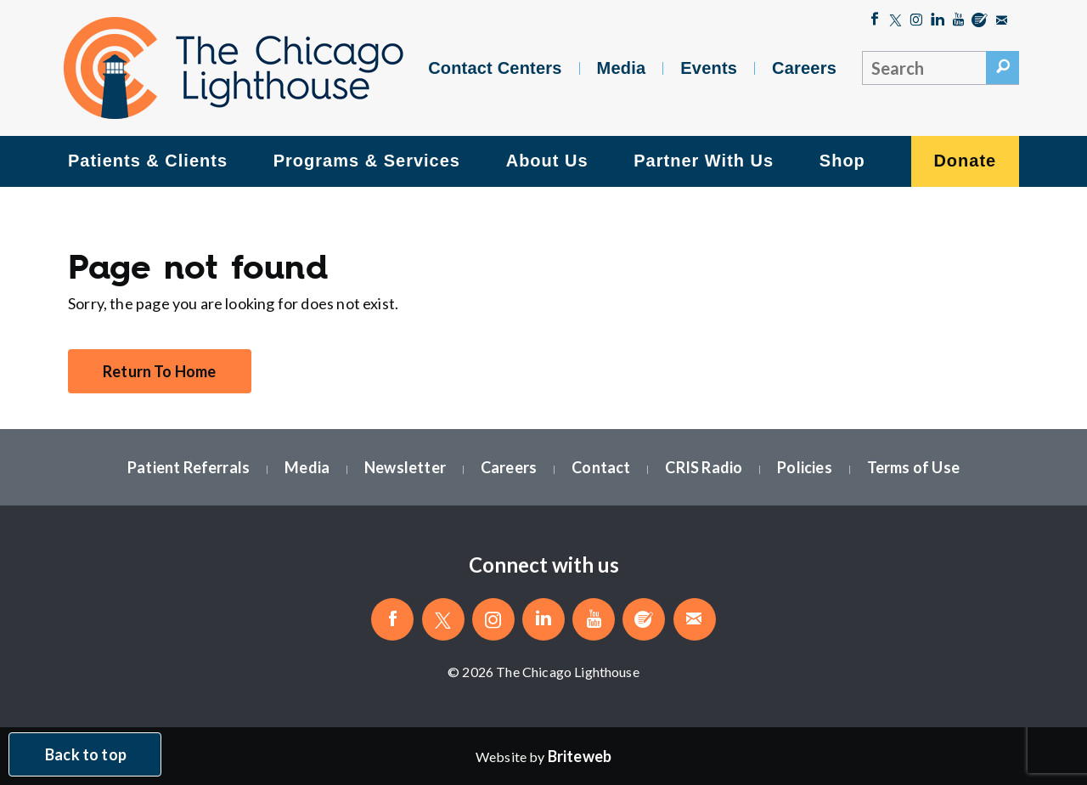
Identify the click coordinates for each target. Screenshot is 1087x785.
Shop (842, 160)
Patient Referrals (188, 467)
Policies (804, 467)
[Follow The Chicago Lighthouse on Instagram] (916, 21)
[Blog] (979, 21)
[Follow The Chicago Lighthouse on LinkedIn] (938, 21)
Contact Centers (494, 68)
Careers (804, 68)
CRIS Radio (703, 467)
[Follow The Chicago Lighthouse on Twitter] (895, 21)
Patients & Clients (148, 160)
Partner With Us (704, 160)
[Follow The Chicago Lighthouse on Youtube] (958, 21)
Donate (964, 160)
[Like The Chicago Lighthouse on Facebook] (874, 21)
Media (621, 68)
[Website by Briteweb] (579, 756)
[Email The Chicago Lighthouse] (1002, 21)
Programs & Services (366, 160)
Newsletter (405, 467)
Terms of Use (913, 467)
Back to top (86, 754)
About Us (547, 160)
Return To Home (160, 371)
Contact (601, 467)
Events (708, 68)
